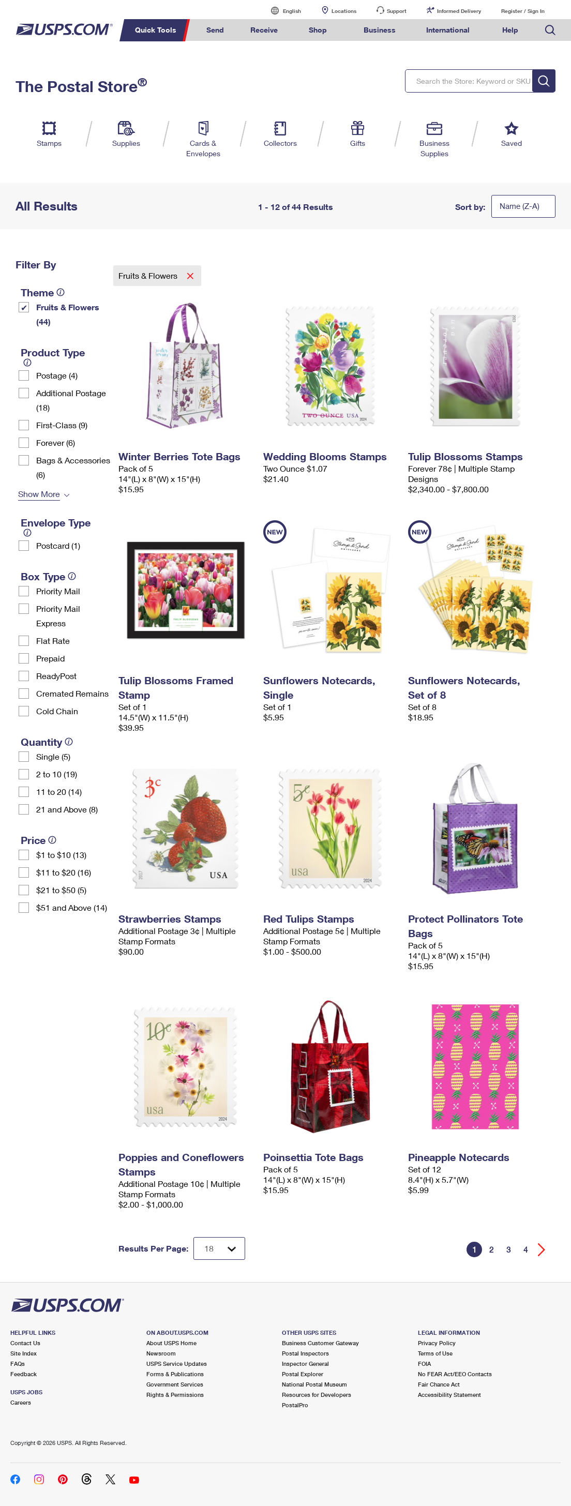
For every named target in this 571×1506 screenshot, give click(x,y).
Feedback (23, 1374)
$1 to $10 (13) (61, 855)
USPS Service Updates (176, 1363)
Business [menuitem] (380, 29)
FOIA (424, 1363)
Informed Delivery (459, 11)
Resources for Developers (316, 1394)
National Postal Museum (314, 1384)
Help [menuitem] (510, 29)
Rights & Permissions (175, 1394)
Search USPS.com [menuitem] (550, 30)
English (281, 11)
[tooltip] (60, 292)
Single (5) (53, 756)
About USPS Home (171, 1342)
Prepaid (50, 658)
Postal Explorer (302, 1374)
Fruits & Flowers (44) (67, 314)
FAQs (17, 1363)
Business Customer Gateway (320, 1342)
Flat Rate (53, 640)
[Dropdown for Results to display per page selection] (219, 1248)
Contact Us (25, 1342)
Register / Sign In (523, 11)
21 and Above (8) (67, 809)
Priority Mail (58, 591)
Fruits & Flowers (148, 275)
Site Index (23, 1353)
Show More (39, 494)
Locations (344, 11)
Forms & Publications (175, 1374)
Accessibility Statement (449, 1394)
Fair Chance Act (439, 1384)
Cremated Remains (72, 693)
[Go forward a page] (542, 1249)
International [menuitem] (448, 29)
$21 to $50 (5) (61, 890)
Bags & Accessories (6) (73, 467)
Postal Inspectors (305, 1353)
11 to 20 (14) (59, 791)
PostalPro (295, 1405)
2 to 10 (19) (56, 774)
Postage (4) (57, 375)
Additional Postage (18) (71, 400)
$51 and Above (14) (71, 907)
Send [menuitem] (215, 29)
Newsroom (161, 1353)
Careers (20, 1402)
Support (397, 11)
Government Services (174, 1384)
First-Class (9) (61, 425)
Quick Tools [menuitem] (155, 29)
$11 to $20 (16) (63, 872)
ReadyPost (56, 676)
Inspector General (305, 1363)
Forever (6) (55, 442)
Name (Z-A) (519, 205)
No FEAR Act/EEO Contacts (455, 1374)
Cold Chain (57, 711)
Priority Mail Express (58, 616)
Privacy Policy (437, 1342)
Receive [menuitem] (264, 29)
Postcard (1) (58, 545)
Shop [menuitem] (318, 29)
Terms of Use (435, 1353)
